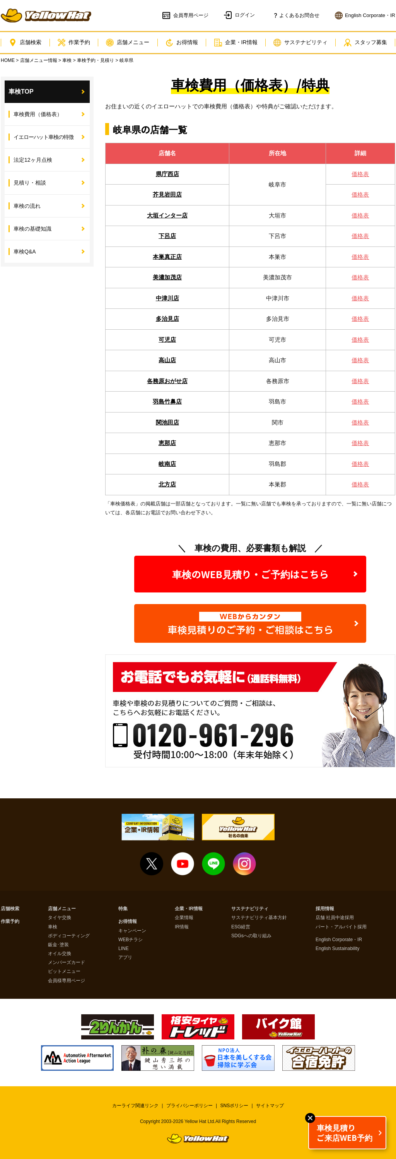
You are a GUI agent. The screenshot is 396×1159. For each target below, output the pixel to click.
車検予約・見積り (95, 60)
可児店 (167, 339)
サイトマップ (270, 1105)
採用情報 (325, 908)
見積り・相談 (30, 183)
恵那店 (167, 443)
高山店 (167, 360)
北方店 (167, 484)
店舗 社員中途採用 (335, 917)
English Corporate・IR (339, 939)
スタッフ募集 (365, 42)
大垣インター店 (167, 215)
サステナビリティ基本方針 (259, 917)
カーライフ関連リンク (135, 1105)
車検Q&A (25, 251)
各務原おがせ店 (167, 381)
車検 (67, 60)
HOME (8, 60)
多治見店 (167, 318)
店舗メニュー (127, 42)
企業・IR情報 (236, 42)
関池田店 (167, 422)
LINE (123, 948)
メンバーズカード (66, 962)
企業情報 (184, 917)
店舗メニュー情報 (38, 60)
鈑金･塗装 (58, 944)
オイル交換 (59, 953)
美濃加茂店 (167, 277)
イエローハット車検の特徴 (43, 137)
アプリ (125, 957)
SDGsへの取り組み (251, 935)
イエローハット (46, 15)
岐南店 (167, 464)
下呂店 (167, 236)
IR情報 (182, 927)
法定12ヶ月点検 (33, 160)
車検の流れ (27, 206)
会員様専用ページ (66, 980)
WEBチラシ (130, 939)
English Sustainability (337, 948)
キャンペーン (132, 930)
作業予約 (74, 42)
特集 (123, 908)
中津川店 (167, 298)
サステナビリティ (300, 42)
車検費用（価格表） (38, 114)
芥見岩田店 (167, 194)
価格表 (360, 174)
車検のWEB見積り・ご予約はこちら (250, 574)
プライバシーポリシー (189, 1105)
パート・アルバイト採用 (341, 927)
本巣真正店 (167, 256)
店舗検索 (25, 42)
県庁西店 (167, 174)
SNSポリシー (234, 1105)
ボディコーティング (69, 935)
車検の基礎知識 (32, 229)
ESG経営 (240, 927)
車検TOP (21, 91)
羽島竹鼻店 (167, 401)
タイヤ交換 (59, 917)
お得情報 (182, 42)
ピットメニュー (64, 971)
